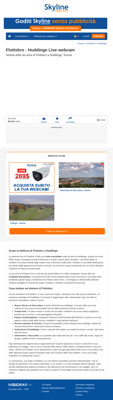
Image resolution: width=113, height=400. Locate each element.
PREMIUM (98, 36)
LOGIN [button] (86, 36)
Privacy (79, 395)
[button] (76, 36)
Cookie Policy (82, 391)
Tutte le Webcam (57, 231)
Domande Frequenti (85, 384)
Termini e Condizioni (85, 388)
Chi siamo (46, 384)
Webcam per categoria (45, 36)
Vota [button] (57, 120)
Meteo (44, 120)
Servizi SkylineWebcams (53, 388)
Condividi (70, 120)
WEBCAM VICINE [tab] (56, 156)
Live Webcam (22, 36)
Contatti (45, 391)
